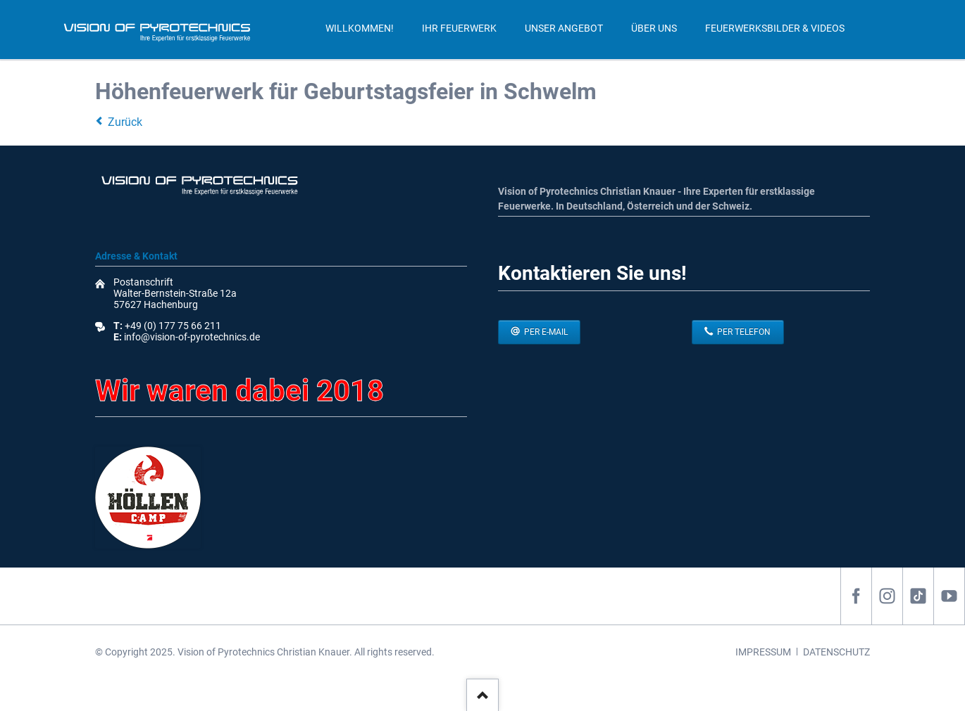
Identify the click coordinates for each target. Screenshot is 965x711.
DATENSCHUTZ (836, 652)
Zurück (125, 122)
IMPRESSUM (763, 652)
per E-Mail (545, 332)
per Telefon (743, 332)
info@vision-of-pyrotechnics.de (191, 336)
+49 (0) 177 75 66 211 (173, 325)
